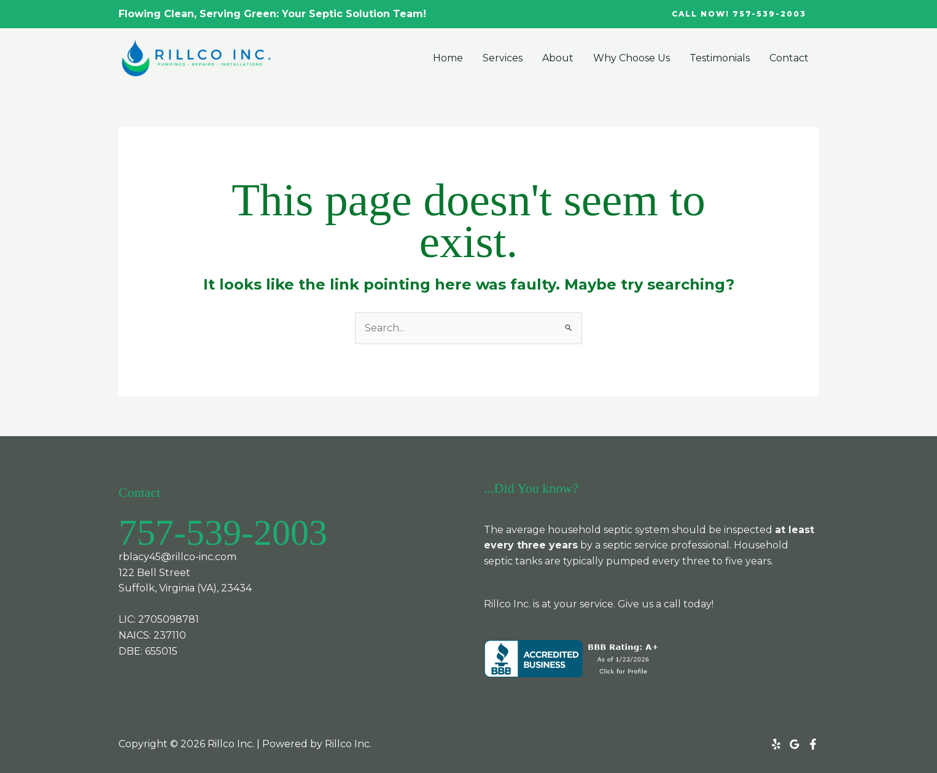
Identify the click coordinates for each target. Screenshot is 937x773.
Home (448, 58)
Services (503, 58)
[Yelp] (776, 744)
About (557, 58)
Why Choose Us (631, 58)
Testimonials (720, 58)
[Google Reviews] (794, 744)
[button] (738, 14)
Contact (789, 58)
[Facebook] (812, 744)
